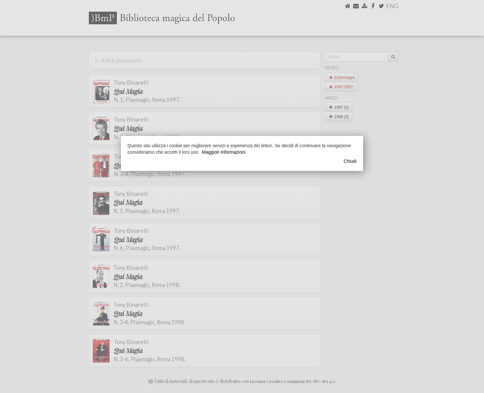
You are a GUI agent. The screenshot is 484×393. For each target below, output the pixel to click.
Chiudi (350, 161)
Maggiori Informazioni (223, 152)
